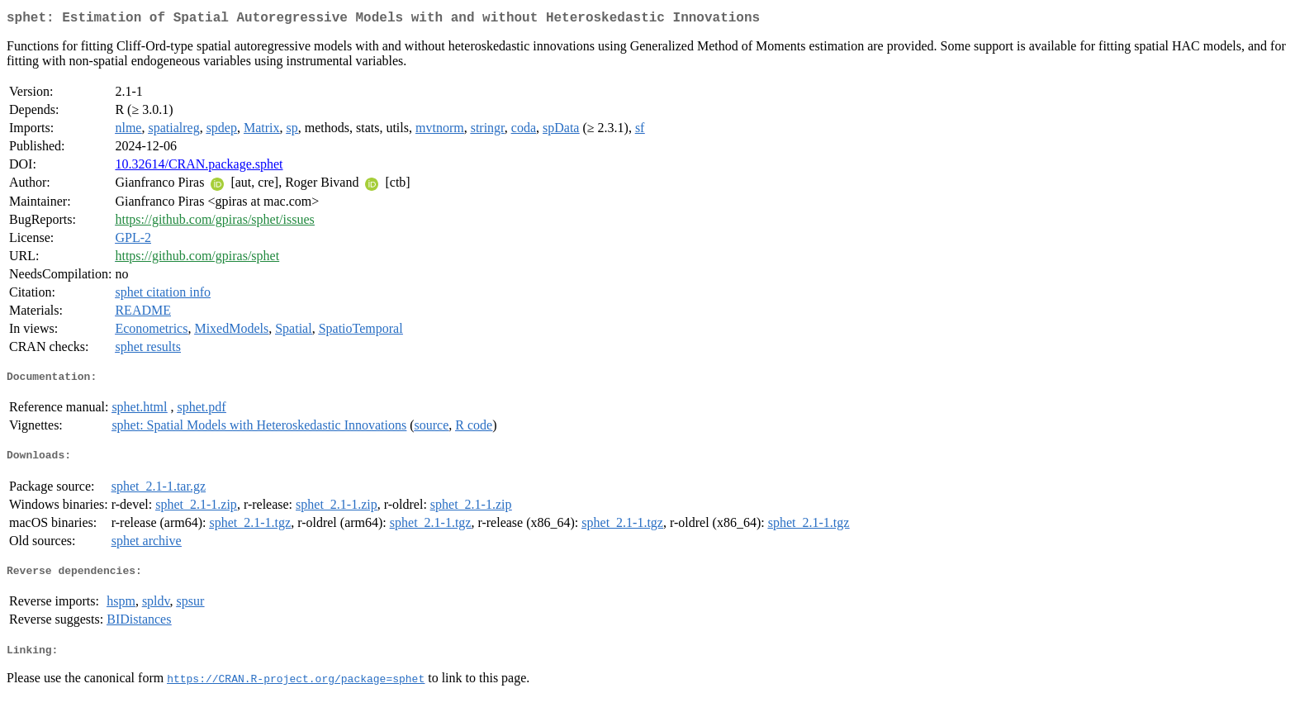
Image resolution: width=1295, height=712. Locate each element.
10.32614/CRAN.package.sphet (198, 167)
